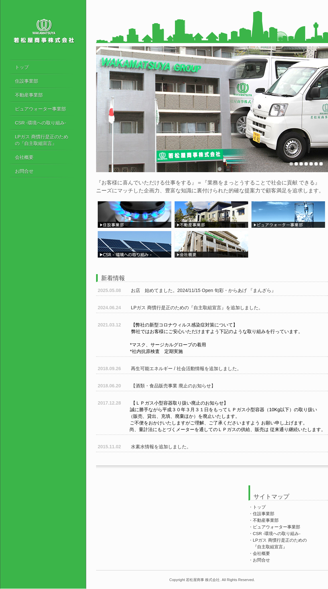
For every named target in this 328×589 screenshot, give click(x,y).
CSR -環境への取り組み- (40, 122)
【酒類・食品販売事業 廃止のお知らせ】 (157, 385)
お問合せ (24, 171)
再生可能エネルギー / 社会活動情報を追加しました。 (170, 368)
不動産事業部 (29, 95)
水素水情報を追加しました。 (144, 446)
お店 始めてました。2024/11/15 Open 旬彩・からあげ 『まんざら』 (187, 290)
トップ (22, 67)
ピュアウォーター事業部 (40, 109)
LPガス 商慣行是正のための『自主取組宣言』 (41, 140)
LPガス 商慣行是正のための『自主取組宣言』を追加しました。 (180, 307)
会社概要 (24, 157)
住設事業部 (26, 81)
